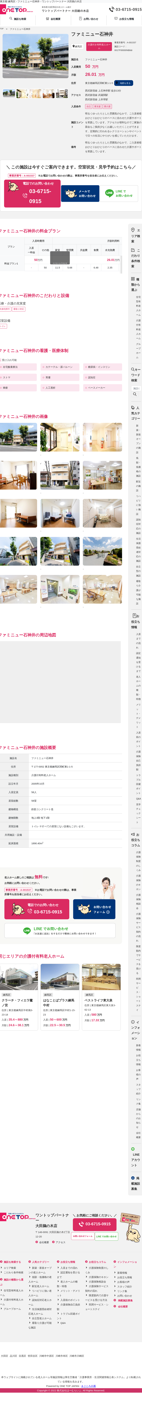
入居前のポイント (70, 1300)
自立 (89, 106)
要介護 (107, 106)
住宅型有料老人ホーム (138, 306)
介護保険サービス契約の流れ (138, 927)
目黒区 (22, 1355)
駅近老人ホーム (40, 1286)
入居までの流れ (69, 1267)
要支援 (97, 106)
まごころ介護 (88, 1386)
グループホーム (12, 1308)
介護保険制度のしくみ (138, 861)
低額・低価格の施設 (138, 467)
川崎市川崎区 (76, 1355)
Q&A (138, 798)
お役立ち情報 (138, 1060)
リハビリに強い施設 (138, 505)
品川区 (13, 1355)
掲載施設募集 (135, 1184)
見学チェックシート (138, 813)
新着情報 (122, 1272)
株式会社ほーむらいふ (69, 1390)
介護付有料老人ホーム (138, 329)
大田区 (4, 1355)
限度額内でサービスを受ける (138, 959)
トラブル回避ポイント (138, 784)
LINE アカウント (135, 1160)
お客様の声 (138, 1074)
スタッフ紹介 (138, 1089)
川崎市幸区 (62, 1355)
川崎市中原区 (46, 1355)
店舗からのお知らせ (138, 1118)
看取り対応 (18, 309)
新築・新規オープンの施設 (138, 439)
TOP (1, 29)
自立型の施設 (138, 571)
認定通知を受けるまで (138, 662)
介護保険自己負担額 (138, 760)
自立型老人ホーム (42, 1318)
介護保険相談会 (97, 1281)
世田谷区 (33, 1355)
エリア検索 (135, 236)
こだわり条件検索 (13, 1272)
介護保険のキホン (99, 1277)
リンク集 (122, 1291)
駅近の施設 (138, 486)
